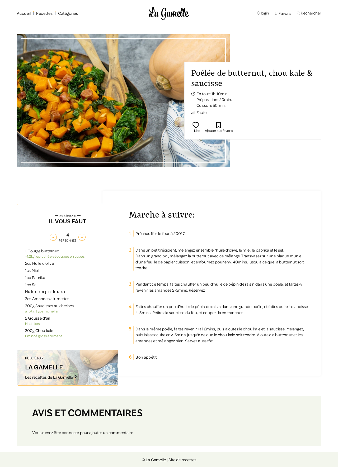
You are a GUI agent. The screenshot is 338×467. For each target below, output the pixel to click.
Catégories (68, 13)
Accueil (24, 13)
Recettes (44, 13)
